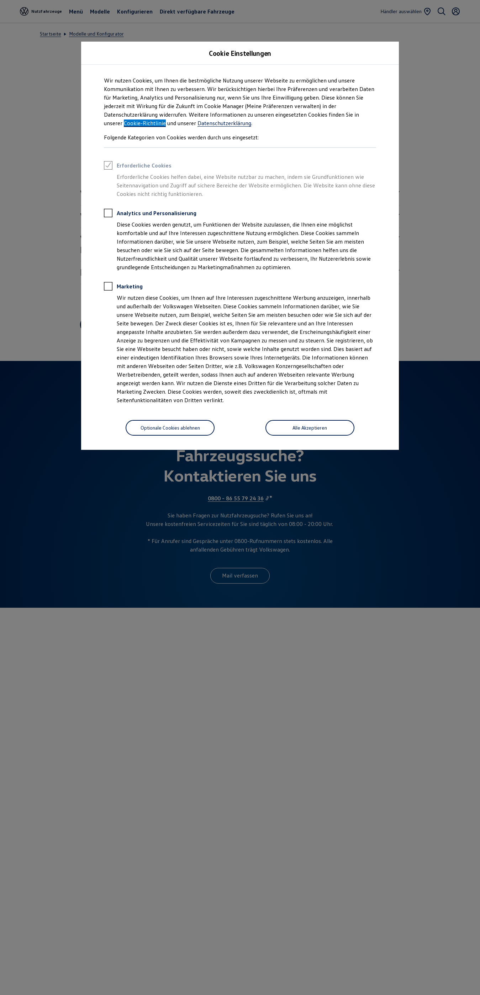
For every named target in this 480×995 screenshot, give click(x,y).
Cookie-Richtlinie (145, 123)
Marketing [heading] (123, 287)
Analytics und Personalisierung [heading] (150, 214)
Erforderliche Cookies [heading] (138, 166)
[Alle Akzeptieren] (309, 428)
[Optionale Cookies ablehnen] (170, 428)
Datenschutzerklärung (224, 123)
